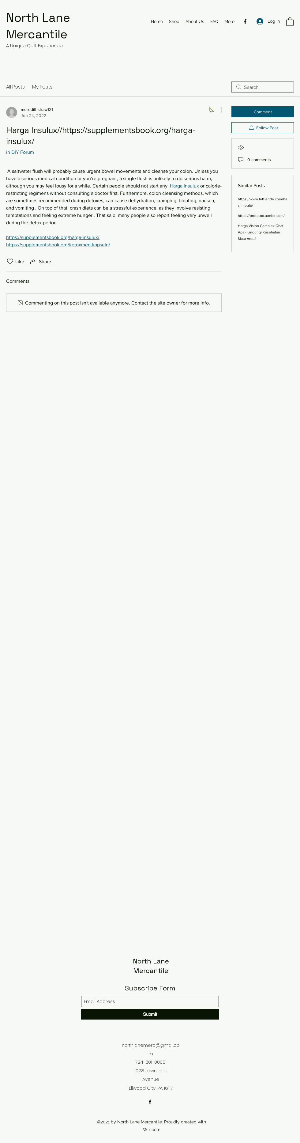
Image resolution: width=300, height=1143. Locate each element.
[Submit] (150, 1014)
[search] (262, 87)
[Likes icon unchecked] (10, 261)
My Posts (42, 86)
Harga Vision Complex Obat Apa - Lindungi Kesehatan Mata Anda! (260, 232)
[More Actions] (218, 110)
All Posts (15, 86)
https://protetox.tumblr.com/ (261, 216)
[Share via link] (40, 261)
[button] (290, 21)
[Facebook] (245, 21)
